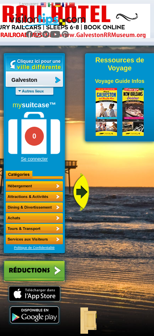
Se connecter (34, 159)
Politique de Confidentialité (34, 248)
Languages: (29, 4)
